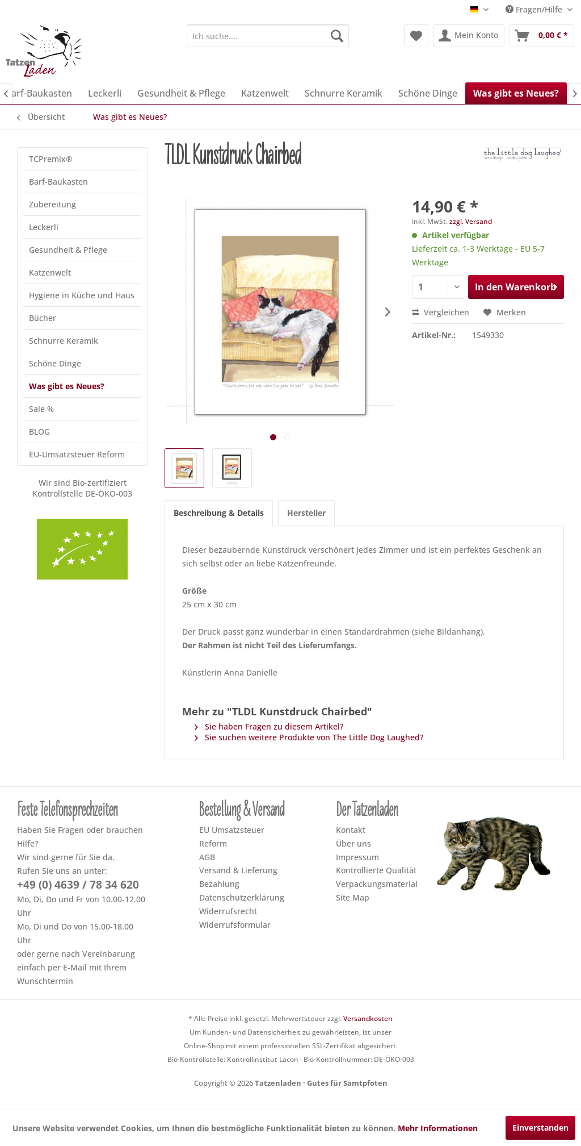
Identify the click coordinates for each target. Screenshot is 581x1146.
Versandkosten (368, 1018)
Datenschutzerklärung (241, 897)
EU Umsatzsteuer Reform (231, 836)
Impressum (357, 857)
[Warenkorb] (542, 35)
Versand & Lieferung (238, 870)
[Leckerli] (104, 93)
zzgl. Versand (470, 221)
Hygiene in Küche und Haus (81, 295)
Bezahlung (219, 883)
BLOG (39, 431)
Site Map (352, 897)
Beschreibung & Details (219, 512)
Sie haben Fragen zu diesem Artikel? (269, 726)
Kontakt (350, 829)
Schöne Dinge (55, 363)
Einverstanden (540, 1127)
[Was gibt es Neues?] (516, 93)
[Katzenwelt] (265, 93)
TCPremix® (51, 158)
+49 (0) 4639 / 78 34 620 (78, 884)
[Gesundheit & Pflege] (181, 93)
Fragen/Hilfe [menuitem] (535, 9)
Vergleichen (440, 312)
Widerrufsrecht (228, 911)
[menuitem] (268, 35)
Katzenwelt (50, 272)
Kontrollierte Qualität (376, 870)
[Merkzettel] (416, 35)
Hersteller (306, 512)
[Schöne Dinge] (427, 93)
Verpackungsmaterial (377, 883)
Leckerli (43, 227)
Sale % (41, 408)
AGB (207, 857)
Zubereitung (52, 204)
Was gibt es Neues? (66, 386)
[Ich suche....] (268, 35)
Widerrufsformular (235, 924)
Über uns (353, 843)
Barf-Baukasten (58, 181)
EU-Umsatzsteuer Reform (77, 454)
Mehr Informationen (438, 1128)
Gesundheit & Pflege (68, 249)
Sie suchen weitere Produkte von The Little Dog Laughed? (309, 737)
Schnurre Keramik (63, 340)
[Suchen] (337, 35)
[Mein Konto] (468, 35)
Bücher (42, 317)
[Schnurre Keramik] (343, 93)
